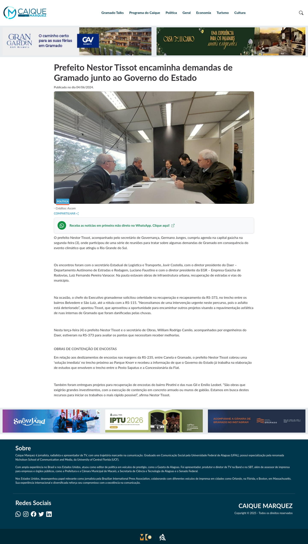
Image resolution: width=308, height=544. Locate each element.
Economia (203, 12)
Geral (186, 12)
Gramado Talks (112, 12)
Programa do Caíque (144, 12)
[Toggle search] (301, 12)
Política (171, 12)
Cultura (239, 12)
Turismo (223, 12)
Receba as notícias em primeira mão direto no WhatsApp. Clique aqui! (122, 225)
